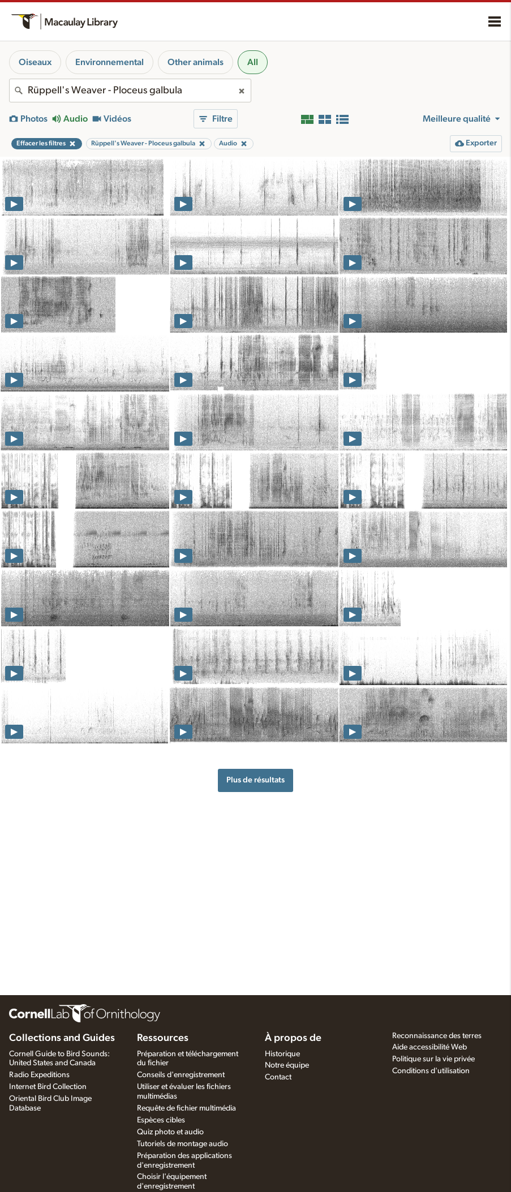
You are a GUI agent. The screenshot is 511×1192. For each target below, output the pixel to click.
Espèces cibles (161, 1120)
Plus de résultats (255, 780)
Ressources (162, 1038)
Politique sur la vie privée (433, 1059)
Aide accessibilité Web (429, 1047)
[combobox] (130, 90)
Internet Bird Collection (48, 1087)
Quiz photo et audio (170, 1132)
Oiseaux (35, 62)
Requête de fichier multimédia (186, 1108)
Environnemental (109, 62)
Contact (278, 1077)
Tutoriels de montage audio (182, 1144)
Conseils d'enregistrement (181, 1075)
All (252, 62)
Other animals (196, 62)
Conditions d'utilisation (431, 1071)
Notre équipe (287, 1065)
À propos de (293, 1038)
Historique (282, 1054)
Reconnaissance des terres (437, 1036)
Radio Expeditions (39, 1075)
